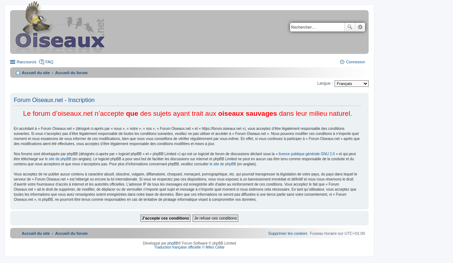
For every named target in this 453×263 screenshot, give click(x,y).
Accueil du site (36, 73)
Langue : (325, 83)
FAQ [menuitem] (49, 62)
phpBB (172, 243)
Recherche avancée (360, 27)
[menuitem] (287, 233)
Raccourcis (26, 62)
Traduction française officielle (177, 247)
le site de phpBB (58, 159)
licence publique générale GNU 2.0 (307, 154)
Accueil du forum (71, 73)
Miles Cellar (215, 247)
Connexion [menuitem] (355, 62)
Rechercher (349, 27)
